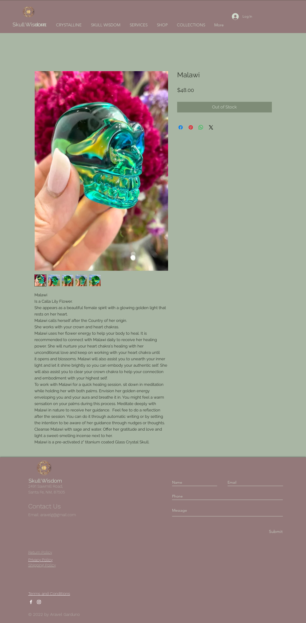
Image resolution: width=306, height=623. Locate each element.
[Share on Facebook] (180, 127)
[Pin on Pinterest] (191, 127)
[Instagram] (39, 602)
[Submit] (275, 531)
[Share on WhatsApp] (201, 127)
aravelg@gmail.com (58, 514)
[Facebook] (31, 602)
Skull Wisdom (29, 24)
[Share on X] (211, 127)
